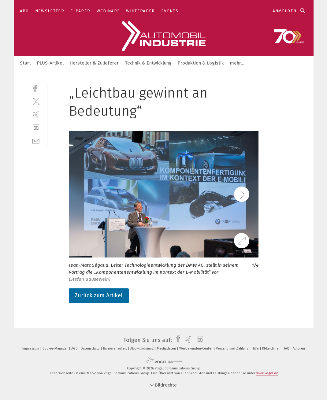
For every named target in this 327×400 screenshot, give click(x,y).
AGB (74, 348)
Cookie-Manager (56, 348)
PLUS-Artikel (50, 63)
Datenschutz (91, 348)
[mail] (36, 140)
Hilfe (256, 348)
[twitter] (36, 101)
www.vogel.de (267, 373)
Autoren (299, 348)
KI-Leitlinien (271, 348)
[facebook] (36, 88)
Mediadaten (167, 348)
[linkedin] (36, 127)
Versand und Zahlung (232, 348)
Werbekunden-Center (196, 348)
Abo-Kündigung (142, 348)
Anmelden (285, 10)
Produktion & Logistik (201, 63)
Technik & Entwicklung (148, 63)
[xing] (36, 114)
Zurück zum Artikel (99, 295)
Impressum (31, 348)
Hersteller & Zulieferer (94, 63)
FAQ (287, 348)
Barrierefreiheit (115, 348)
